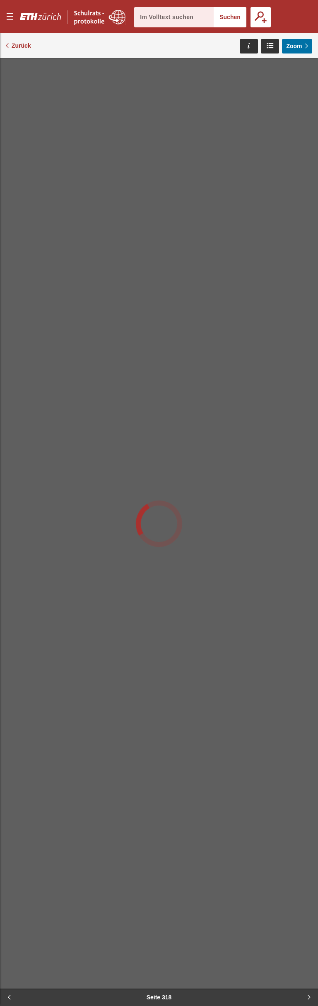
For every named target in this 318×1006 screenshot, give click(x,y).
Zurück (21, 45)
